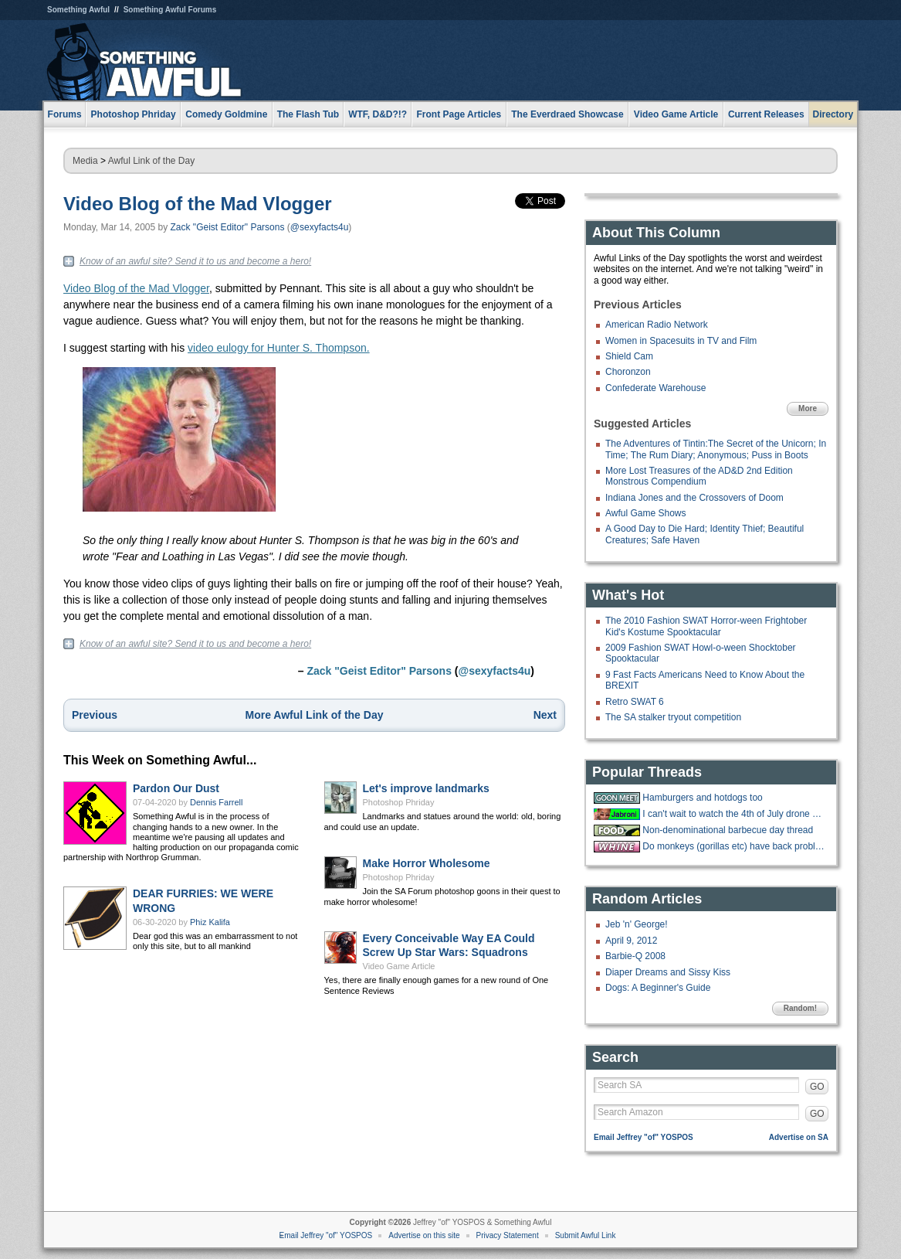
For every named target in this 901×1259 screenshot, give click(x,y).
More (807, 408)
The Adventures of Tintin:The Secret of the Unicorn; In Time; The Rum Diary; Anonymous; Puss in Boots (715, 449)
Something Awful (78, 9)
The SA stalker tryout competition (673, 717)
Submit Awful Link (585, 1235)
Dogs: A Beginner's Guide (657, 987)
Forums (65, 114)
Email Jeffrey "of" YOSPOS (643, 1137)
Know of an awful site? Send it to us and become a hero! (195, 261)
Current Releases (766, 114)
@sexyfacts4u (319, 227)
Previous (94, 715)
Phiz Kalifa (210, 922)
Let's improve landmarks (426, 788)
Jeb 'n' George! (636, 924)
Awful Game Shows (645, 513)
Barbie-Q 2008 (635, 956)
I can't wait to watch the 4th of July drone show (733, 813)
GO (817, 1086)
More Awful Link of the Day (315, 715)
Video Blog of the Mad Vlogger (197, 203)
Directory (833, 114)
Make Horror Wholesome (426, 863)
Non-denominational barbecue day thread (727, 830)
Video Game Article (399, 966)
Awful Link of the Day (151, 160)
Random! (800, 1008)
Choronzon (628, 371)
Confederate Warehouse (655, 388)
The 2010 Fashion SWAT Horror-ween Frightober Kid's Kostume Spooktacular (706, 626)
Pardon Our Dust (176, 788)
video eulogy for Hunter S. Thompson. (279, 348)
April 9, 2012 (631, 940)
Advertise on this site (423, 1235)
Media (85, 160)
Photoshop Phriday (399, 802)
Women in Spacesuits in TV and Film (681, 340)
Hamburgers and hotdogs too (702, 797)
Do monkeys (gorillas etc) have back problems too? (733, 846)
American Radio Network (656, 324)
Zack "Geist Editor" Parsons (228, 227)
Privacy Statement (507, 1235)
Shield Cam (629, 356)
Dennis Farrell (216, 802)
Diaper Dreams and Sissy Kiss (667, 972)
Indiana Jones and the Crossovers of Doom (694, 497)
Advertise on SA (798, 1137)
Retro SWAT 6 (634, 701)
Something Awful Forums (170, 9)
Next (545, 715)
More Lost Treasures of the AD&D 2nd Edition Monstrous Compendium (699, 476)
